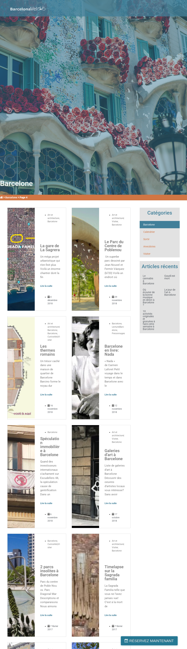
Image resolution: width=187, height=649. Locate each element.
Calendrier (149, 231)
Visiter (146, 253)
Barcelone (11, 197)
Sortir (146, 239)
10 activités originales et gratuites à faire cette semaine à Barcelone (149, 320)
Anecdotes (149, 246)
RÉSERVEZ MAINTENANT (157, 641)
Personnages (118, 333)
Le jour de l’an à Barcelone (170, 292)
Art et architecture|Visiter (118, 218)
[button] (163, 7)
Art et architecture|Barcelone (54, 326)
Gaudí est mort (169, 277)
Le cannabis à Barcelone (148, 279)
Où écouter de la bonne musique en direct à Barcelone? (149, 297)
